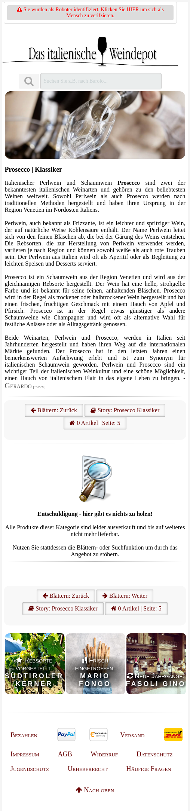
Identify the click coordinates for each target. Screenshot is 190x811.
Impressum (24, 754)
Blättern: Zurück (54, 410)
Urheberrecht (88, 768)
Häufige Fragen (148, 768)
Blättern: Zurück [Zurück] (66, 596)
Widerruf (104, 754)
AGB (65, 754)
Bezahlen (23, 735)
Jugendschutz (29, 768)
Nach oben (95, 790)
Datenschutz (155, 754)
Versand (132, 735)
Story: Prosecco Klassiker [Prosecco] (125, 410)
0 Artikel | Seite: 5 (95, 423)
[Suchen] (29, 81)
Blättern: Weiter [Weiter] (124, 596)
